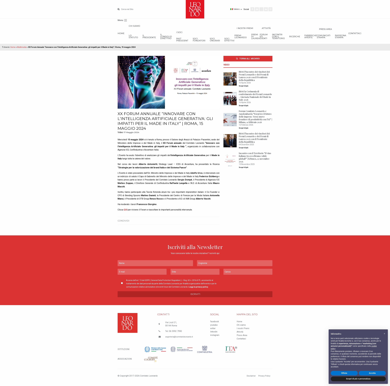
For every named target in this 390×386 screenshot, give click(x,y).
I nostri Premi (318, 29)
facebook (214, 325)
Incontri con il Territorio (366, 38)
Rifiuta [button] (344, 373)
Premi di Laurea (333, 38)
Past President (221, 42)
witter (213, 331)
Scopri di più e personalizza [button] (358, 379)
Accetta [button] (372, 373)
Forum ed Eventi (342, 38)
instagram (214, 338)
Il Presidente (169, 38)
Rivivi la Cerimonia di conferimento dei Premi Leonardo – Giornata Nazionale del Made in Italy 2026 (255, 99)
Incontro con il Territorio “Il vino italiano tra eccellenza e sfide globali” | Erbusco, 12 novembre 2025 (255, 160)
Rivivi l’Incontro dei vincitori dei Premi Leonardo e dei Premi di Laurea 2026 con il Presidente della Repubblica (254, 79)
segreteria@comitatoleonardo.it (179, 340)
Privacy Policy (263, 379)
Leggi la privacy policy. (198, 290)
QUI (125, 213)
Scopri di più (243, 89)
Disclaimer (249, 379)
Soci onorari (273, 42)
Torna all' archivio (248, 62)
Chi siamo (143, 26)
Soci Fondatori (247, 42)
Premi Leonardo (309, 38)
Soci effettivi (297, 42)
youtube (214, 328)
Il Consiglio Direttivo (195, 38)
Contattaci (241, 342)
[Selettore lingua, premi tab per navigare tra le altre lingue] (226, 9)
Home (121, 35)
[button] (384, 333)
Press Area (242, 338)
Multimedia (21, 51)
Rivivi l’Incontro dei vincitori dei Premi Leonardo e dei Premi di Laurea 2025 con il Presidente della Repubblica (254, 141)
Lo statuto (143, 38)
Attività (240, 335)
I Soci (218, 34)
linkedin (213, 335)
